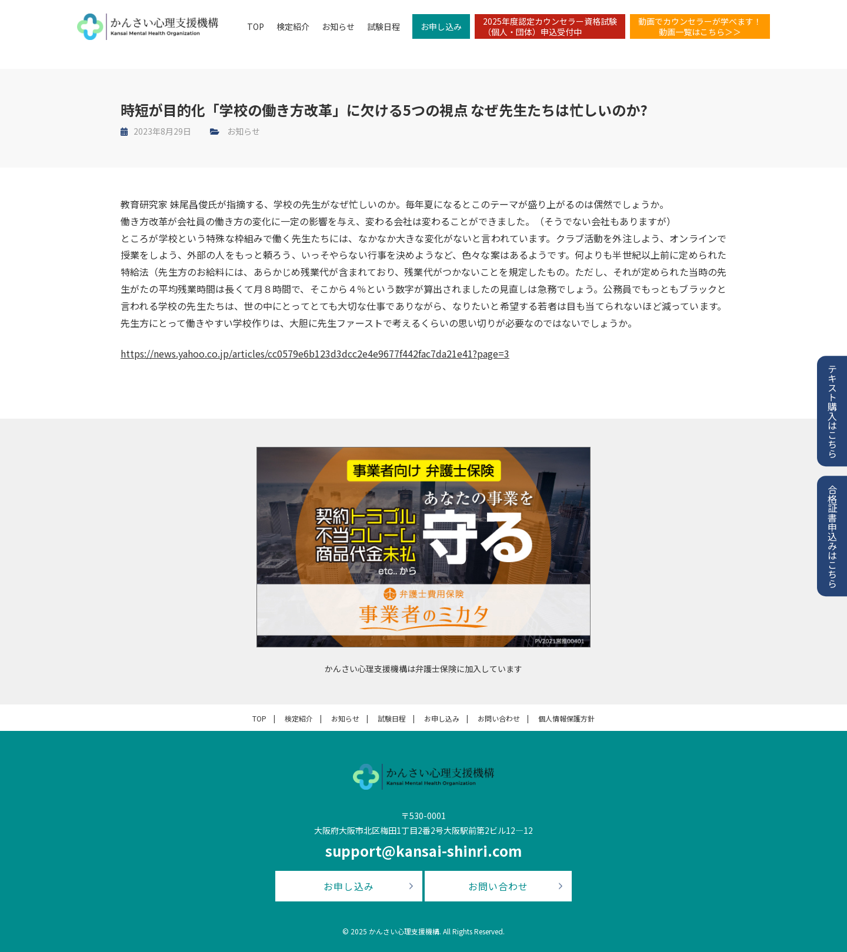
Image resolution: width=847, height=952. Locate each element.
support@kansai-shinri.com (423, 850)
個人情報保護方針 (566, 718)
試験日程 (381, 27)
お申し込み (438, 27)
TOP (253, 27)
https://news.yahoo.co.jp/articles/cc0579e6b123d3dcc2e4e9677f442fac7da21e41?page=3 (315, 353)
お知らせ (335, 27)
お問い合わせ (499, 718)
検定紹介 (290, 27)
